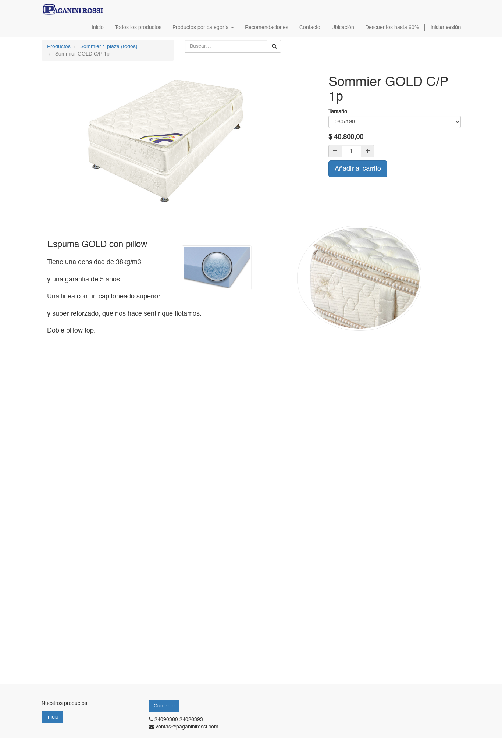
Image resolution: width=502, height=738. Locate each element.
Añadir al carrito (358, 169)
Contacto (164, 706)
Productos (59, 46)
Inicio (52, 717)
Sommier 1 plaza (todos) (109, 46)
